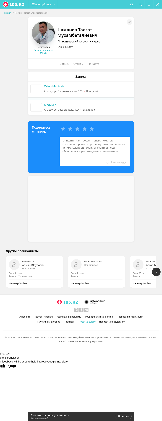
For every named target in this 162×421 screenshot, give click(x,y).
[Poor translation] (12, 366)
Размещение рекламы (69, 316)
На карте (93, 63)
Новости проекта (43, 316)
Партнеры (69, 321)
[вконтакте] (86, 310)
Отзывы (78, 63)
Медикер (50, 105)
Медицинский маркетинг (99, 316)
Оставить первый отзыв (43, 51)
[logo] (14, 4)
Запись (64, 63)
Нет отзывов (29, 268)
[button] (44, 4)
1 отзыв (150, 268)
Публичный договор (48, 321)
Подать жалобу (87, 321)
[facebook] (81, 310)
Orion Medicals (54, 86)
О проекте (24, 316)
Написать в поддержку (112, 321)
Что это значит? (39, 418)
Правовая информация (130, 316)
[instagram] (76, 310)
